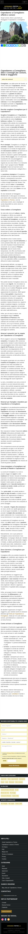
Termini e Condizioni (7, 854)
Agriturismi (3, 779)
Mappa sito (5, 851)
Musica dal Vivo (5, 792)
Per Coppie (11, 803)
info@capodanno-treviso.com (10, 895)
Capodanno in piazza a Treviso (10, 844)
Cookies (4, 859)
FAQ (3, 849)
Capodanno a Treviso (8, 200)
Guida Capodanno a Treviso (9, 842)
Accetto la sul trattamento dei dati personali (13, 754)
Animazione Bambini (6, 795)
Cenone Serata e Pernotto (7, 789)
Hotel (6, 782)
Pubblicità (4, 907)
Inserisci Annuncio (6, 911)
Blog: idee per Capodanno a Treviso (12, 887)
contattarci (15, 694)
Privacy (4, 856)
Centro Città (15, 795)
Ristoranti (11, 782)
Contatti (4, 902)
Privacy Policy (10, 753)
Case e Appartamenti (13, 779)
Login (25, 1)
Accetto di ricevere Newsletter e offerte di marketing (13, 756)
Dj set (16, 789)
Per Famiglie (4, 803)
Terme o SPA (18, 803)
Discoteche (22, 779)
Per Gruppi (13, 792)
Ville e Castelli (18, 782)
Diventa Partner (6, 905)
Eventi (2, 782)
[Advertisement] (14, 57)
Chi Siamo (5, 847)
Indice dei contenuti (7, 79)
